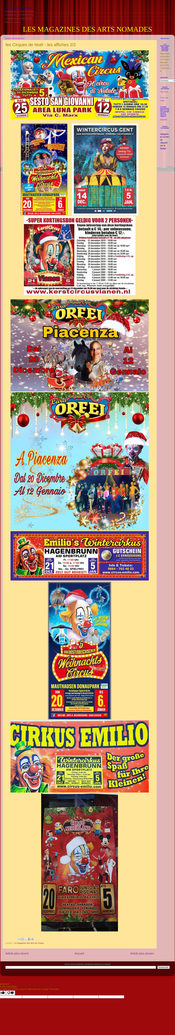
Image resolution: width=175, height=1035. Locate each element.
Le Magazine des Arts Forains (18, 18)
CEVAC (163, 120)
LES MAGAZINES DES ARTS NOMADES (87, 29)
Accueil (79, 953)
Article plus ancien (142, 953)
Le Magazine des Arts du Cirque (19, 11)
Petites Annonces (13, 22)
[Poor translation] (10, 993)
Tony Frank (164, 92)
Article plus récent (17, 953)
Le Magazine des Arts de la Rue (19, 15)
